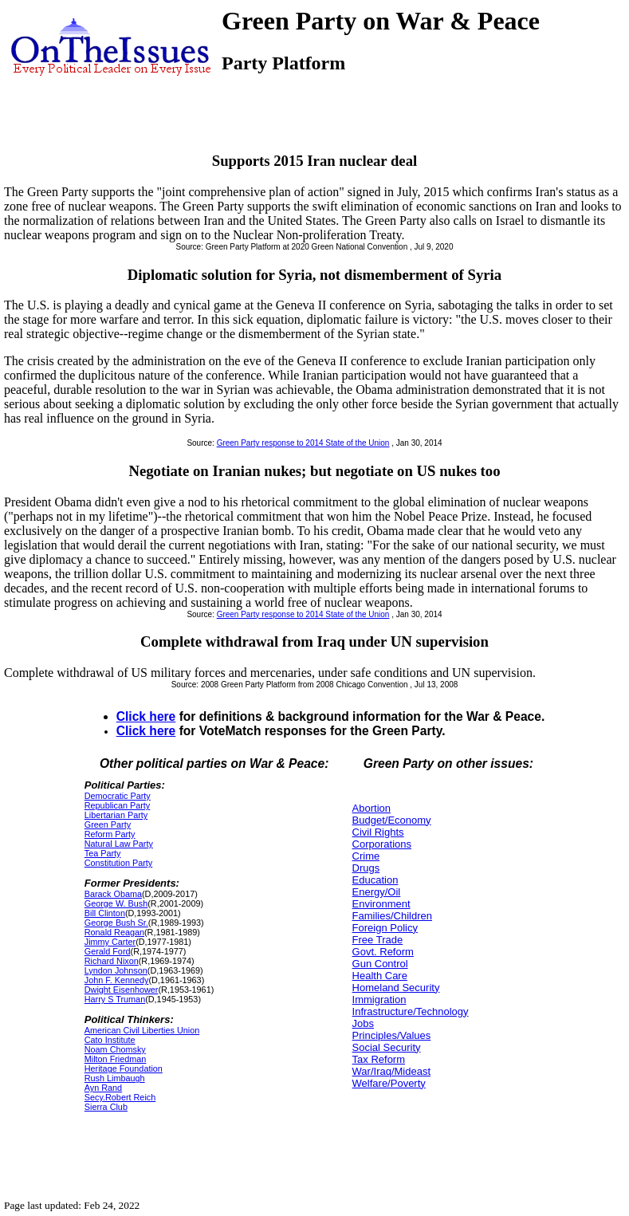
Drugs (366, 868)
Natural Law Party (119, 843)
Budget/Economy (391, 820)
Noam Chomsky (115, 1049)
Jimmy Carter (110, 941)
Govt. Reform (383, 952)
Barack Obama (113, 894)
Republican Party (117, 805)
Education (375, 880)
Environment (381, 904)
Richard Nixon (112, 961)
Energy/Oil (376, 892)
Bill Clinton (105, 913)
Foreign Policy (385, 928)
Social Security (386, 1047)
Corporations (381, 844)
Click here (146, 716)
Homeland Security (396, 988)
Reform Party (110, 834)
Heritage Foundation (124, 1068)
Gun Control (380, 964)
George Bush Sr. (116, 922)
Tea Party (103, 853)
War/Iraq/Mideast (391, 1071)
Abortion (371, 808)
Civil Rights (378, 832)
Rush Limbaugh (115, 1078)
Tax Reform (378, 1059)
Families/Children (392, 916)
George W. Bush (116, 903)
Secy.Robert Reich (120, 1097)
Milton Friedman (116, 1059)
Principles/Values (391, 1035)
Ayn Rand (103, 1087)
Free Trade (377, 940)
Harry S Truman (115, 999)
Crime (366, 856)
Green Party (108, 824)
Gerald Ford (108, 951)
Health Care (379, 976)
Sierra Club (106, 1107)
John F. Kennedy (117, 980)
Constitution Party (118, 863)
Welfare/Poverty (389, 1083)
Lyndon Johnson (116, 970)
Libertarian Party (116, 815)
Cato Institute (110, 1040)
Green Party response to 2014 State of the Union (303, 443)
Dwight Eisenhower (122, 989)
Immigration (379, 999)
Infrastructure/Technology (410, 1011)
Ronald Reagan (114, 932)
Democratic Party (118, 796)
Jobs (363, 1023)
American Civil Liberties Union (142, 1030)
